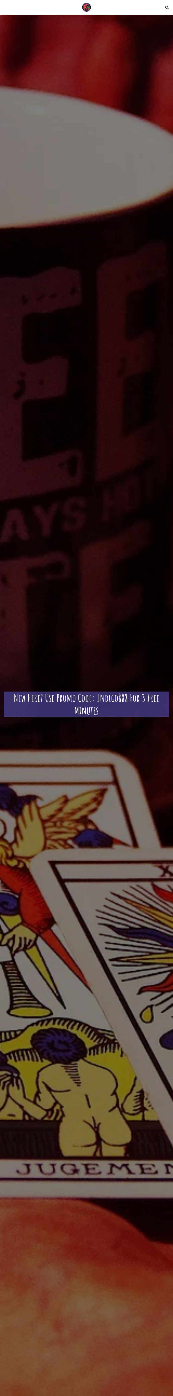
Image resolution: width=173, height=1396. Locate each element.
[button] (5, 7)
